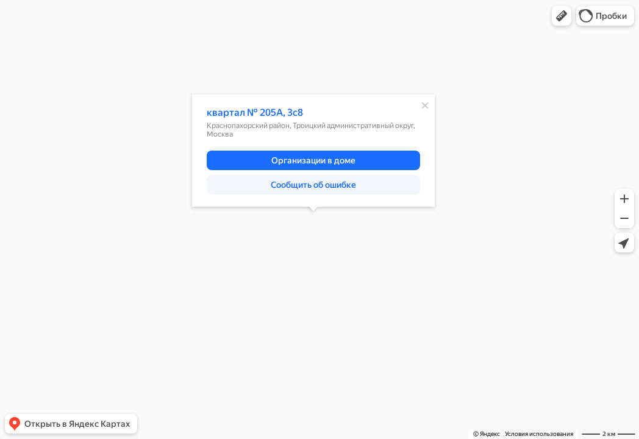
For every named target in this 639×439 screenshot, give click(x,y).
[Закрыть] (425, 105)
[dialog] (313, 151)
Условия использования (539, 433)
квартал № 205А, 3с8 (255, 112)
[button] (561, 16)
